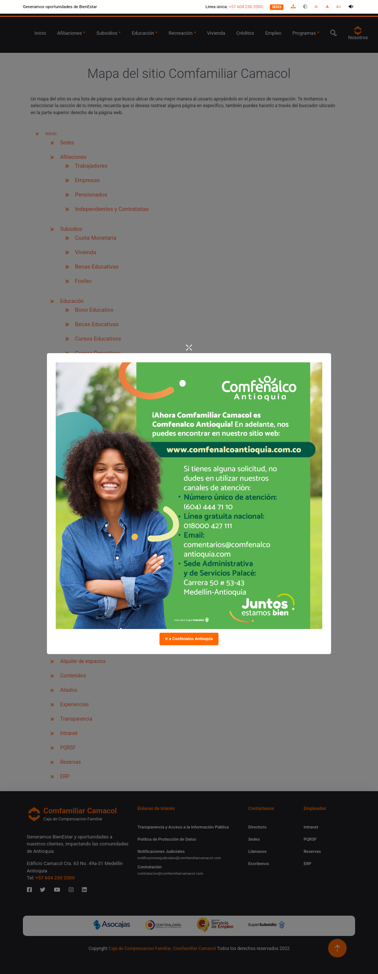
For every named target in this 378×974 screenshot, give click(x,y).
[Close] (189, 348)
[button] (293, 6)
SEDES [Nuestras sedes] (277, 7)
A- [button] (317, 6)
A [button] (327, 6)
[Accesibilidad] (189, 7)
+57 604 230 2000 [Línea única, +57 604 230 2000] (246, 6)
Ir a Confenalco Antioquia (189, 638)
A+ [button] (338, 6)
